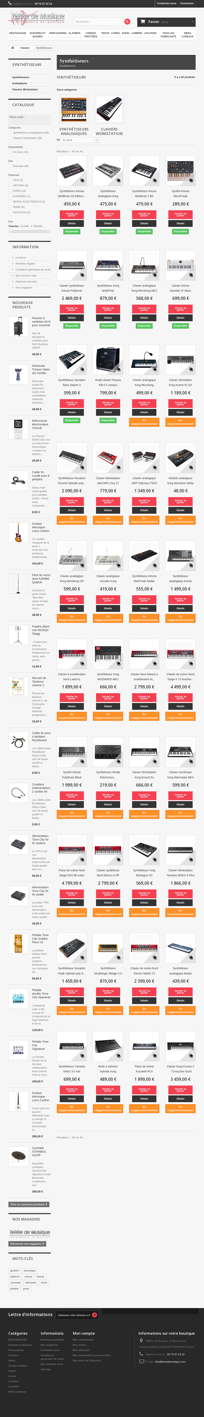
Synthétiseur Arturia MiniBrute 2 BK (144, 193)
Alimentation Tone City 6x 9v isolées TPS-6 (40, 839)
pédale (14, 1288)
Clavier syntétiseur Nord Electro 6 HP (108, 873)
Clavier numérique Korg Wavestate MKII (180, 775)
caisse (28, 1276)
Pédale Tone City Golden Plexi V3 (40, 938)
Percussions (58, 33)
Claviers (74, 33)
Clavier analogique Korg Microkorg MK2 (144, 288)
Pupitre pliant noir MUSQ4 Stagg (41, 630)
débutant (30, 1282)
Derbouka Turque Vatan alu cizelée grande (41, 369)
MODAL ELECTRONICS (29, 201)
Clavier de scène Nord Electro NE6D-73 (144, 971)
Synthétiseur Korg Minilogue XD (144, 873)
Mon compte (84, 1333)
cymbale (15, 1282)
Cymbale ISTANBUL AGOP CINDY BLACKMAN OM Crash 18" (40, 1151)
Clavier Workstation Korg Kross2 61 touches (144, 775)
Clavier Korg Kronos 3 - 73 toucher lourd (180, 1069)
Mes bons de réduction (87, 1360)
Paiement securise (26, 281)
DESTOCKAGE (17, 33)
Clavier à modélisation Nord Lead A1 (72, 677)
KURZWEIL (21, 196)
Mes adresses (81, 1350)
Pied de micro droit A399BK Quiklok (41, 578)
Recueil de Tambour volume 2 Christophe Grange (39, 681)
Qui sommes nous (25, 275)
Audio (125, 33)
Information (25, 246)
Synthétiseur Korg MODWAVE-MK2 (108, 677)
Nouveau (21, 166)
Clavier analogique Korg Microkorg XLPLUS (144, 383)
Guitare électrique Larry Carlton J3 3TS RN (40, 527)
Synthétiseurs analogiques (20, 80)
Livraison (20, 257)
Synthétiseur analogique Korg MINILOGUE (108, 194)
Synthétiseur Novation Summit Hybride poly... (72, 481)
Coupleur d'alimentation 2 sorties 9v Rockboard (41, 788)
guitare (14, 1270)
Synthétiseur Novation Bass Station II (71, 382)
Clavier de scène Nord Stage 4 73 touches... (180, 677)
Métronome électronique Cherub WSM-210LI (40, 424)
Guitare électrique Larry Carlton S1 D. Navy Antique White (41, 1096)
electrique (30, 1270)
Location (150, 33)
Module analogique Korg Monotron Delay (180, 481)
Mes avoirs (79, 1344)
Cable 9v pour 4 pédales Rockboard (41, 736)
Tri (58, 139)
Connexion (187, 3)
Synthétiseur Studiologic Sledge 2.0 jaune (108, 971)
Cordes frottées (90, 35)
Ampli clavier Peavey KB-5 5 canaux (108, 382)
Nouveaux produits (22, 304)
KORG (19, 190)
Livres (115, 33)
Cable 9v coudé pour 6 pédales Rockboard (41, 475)
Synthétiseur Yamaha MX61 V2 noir (72, 1069)
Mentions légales (25, 263)
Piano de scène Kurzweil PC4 (144, 1069)
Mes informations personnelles (92, 1355)
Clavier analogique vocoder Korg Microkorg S (108, 579)
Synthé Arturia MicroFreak (180, 193)
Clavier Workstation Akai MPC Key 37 (108, 481)
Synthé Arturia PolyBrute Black (72, 775)
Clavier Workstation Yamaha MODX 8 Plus (180, 873)
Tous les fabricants (168, 35)
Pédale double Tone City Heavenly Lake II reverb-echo (41, 993)
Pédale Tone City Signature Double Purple (40, 1045)
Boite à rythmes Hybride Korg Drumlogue (108, 1069)
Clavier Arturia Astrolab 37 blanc (180, 288)
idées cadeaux (187, 35)
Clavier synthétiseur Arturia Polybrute (72, 288)
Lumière (136, 33)
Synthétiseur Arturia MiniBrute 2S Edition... (72, 193)
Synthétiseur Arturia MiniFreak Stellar (144, 578)
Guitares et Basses (38, 35)
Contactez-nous (167, 3)
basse (40, 1276)
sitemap (45, 1369)
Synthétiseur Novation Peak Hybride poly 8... (71, 971)
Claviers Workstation (25, 89)
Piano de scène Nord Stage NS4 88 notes (72, 873)
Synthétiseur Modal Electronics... (108, 775)
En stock (20, 152)
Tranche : (14, 226)
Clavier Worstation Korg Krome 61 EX (180, 382)
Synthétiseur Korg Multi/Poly (108, 288)
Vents (105, 33)
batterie (15, 1276)
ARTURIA (20, 185)
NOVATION (21, 212)
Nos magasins (23, 287)
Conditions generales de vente (33, 269)
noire (44, 1282)
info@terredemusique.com (170, 1361)
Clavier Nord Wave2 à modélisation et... (144, 677)
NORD (19, 206)
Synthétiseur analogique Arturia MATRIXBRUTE (180, 579)
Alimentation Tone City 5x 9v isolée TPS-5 (40, 891)
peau (26, 1288)
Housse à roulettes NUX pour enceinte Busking (41, 321)
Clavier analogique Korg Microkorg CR (72, 578)
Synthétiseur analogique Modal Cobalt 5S (181, 971)
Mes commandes (83, 1339)
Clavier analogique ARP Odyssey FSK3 (144, 481)
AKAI (18, 179)
